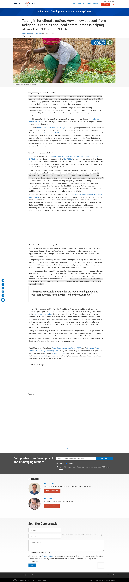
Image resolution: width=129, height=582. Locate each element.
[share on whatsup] (3, 295)
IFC (36, 580)
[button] (113, 4)
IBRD (29, 580)
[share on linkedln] (3, 291)
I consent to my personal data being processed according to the (84, 468)
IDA (33, 580)
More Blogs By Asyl (51, 506)
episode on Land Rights (43, 314)
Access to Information (31, 575)
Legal (14, 575)
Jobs (40, 575)
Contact (95, 4)
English (30, 36)
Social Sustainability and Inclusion (57, 448)
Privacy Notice (47, 556)
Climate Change (32, 448)
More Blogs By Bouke (52, 491)
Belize (70, 448)
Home (73, 4)
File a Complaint (111, 575)
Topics (89, 4)
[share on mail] (3, 280)
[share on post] (3, 288)
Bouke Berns (26, 33)
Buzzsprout (55, 353)
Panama (75, 448)
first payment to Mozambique (55, 133)
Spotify (62, 353)
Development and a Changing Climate (72, 12)
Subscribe (104, 458)
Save (32, 565)
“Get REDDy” (67, 159)
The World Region (83, 448)
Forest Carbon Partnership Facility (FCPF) (53, 128)
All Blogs (81, 4)
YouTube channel (39, 356)
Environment (42, 448)
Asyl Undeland (37, 33)
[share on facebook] (3, 284)
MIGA (39, 580)
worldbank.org (109, 1)
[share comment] (3, 300)
